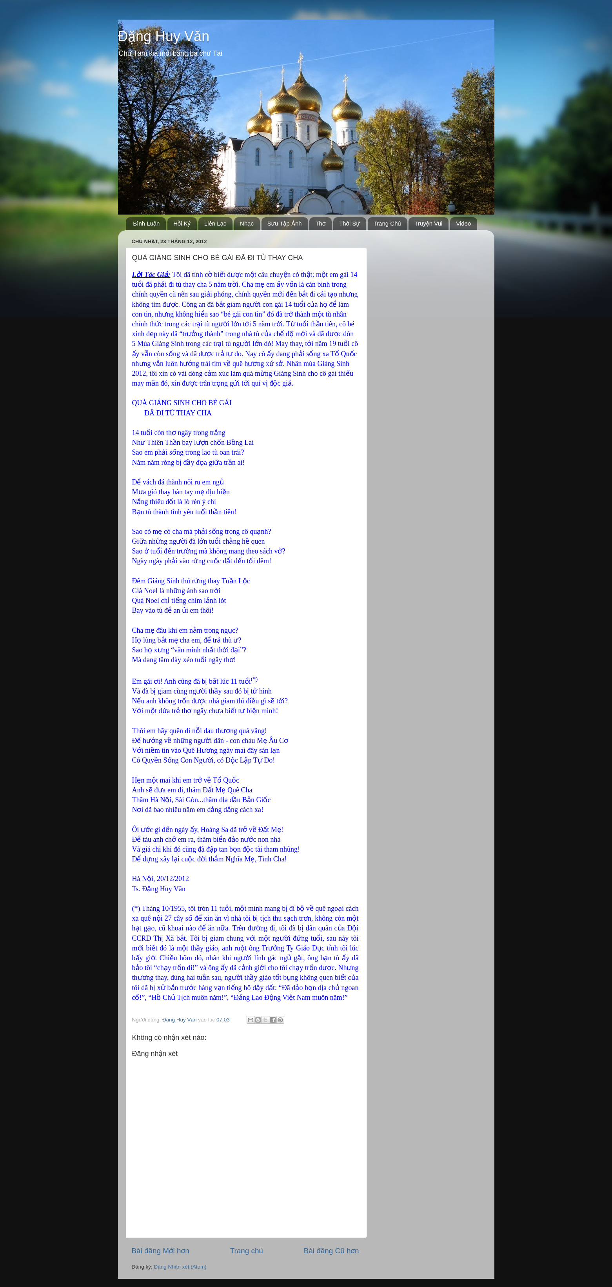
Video (463, 223)
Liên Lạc (215, 223)
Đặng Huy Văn (164, 36)
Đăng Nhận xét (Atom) (180, 1267)
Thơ (320, 223)
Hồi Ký (182, 223)
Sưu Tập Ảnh (284, 223)
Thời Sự (349, 223)
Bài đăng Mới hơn (160, 1251)
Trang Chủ (387, 223)
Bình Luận (146, 223)
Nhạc (247, 223)
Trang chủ (246, 1251)
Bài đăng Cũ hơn (331, 1251)
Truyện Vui (428, 223)
